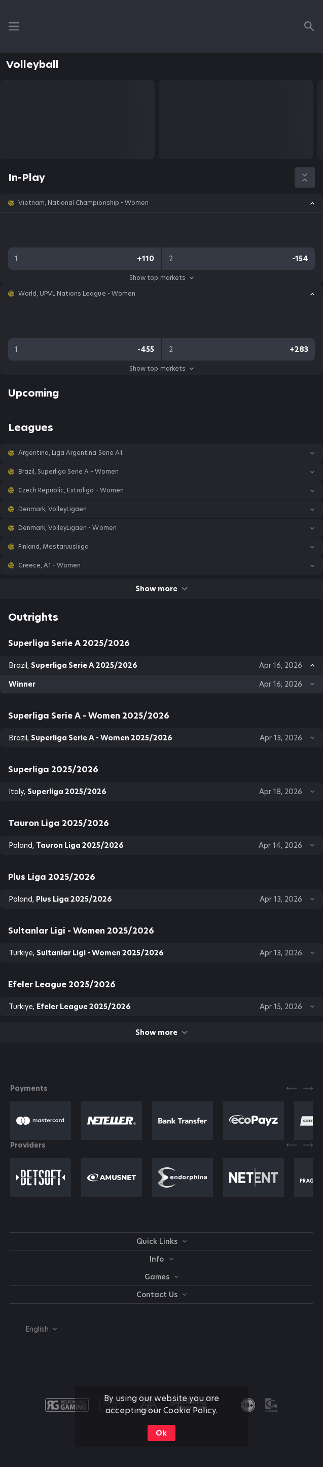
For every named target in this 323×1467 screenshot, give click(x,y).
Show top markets (161, 277)
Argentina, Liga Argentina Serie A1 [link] (70, 453)
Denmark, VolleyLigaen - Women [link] (67, 528)
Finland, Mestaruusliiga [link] (53, 547)
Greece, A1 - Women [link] (49, 565)
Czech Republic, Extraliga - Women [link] (71, 490)
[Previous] (291, 1088)
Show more (161, 589)
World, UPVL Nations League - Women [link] (76, 294)
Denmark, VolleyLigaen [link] (52, 509)
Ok (161, 1433)
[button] (161, 203)
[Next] (308, 1088)
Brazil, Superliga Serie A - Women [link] (68, 472)
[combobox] (33, 1329)
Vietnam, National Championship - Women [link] (83, 203)
